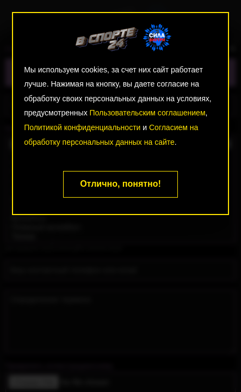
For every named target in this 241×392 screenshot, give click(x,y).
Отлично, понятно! (120, 183)
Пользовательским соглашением (148, 112)
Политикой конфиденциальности (82, 127)
